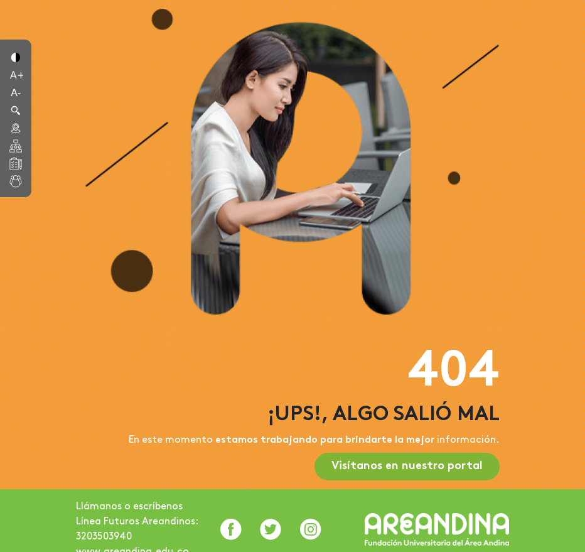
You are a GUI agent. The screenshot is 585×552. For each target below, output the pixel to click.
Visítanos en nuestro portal (407, 466)
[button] (15, 56)
